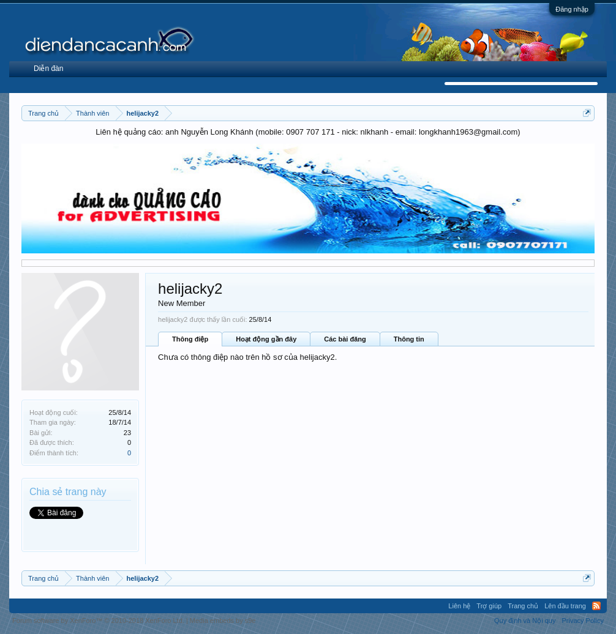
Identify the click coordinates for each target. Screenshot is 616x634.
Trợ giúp (488, 606)
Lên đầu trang (565, 606)
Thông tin (409, 339)
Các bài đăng (345, 339)
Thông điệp (190, 339)
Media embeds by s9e (223, 620)
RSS (596, 606)
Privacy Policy (582, 620)
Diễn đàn (48, 68)
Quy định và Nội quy (525, 620)
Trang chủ (523, 606)
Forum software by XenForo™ (98, 620)
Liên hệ (459, 606)
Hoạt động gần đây (266, 339)
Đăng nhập (571, 9)
